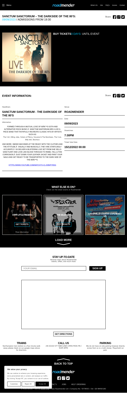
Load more (63, 242)
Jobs (64, 385)
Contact (122, 5)
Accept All (42, 384)
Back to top (63, 362)
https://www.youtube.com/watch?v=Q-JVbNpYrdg (32, 165)
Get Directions (63, 334)
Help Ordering (78, 385)
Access (114, 5)
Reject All (28, 384)
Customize (14, 384)
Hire (101, 5)
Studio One (44, 389)
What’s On (94, 5)
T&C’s (54, 385)
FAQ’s (108, 5)
